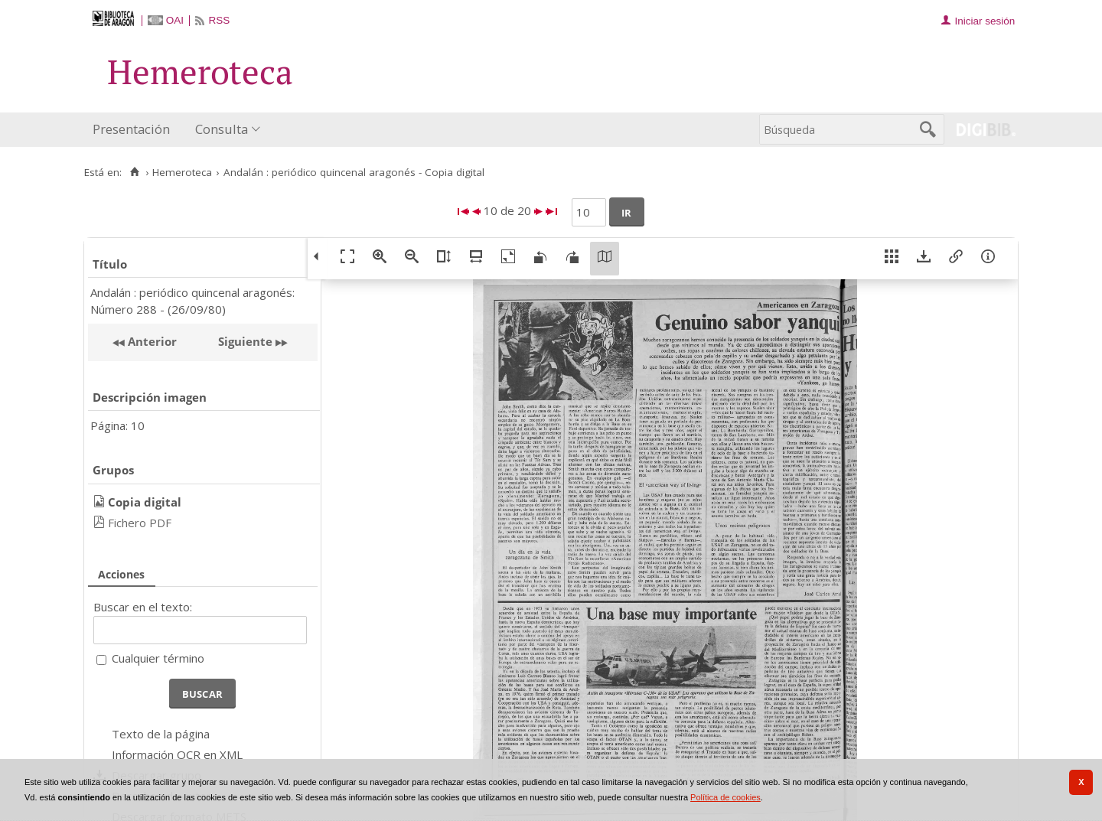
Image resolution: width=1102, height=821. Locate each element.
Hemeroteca (182, 172)
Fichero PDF (139, 522)
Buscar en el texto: (142, 606)
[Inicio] (134, 172)
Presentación (131, 129)
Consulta (221, 129)
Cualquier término (158, 658)
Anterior (151, 341)
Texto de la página (161, 733)
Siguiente (245, 341)
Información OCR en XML (177, 754)
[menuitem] (134, 129)
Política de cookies (725, 797)
